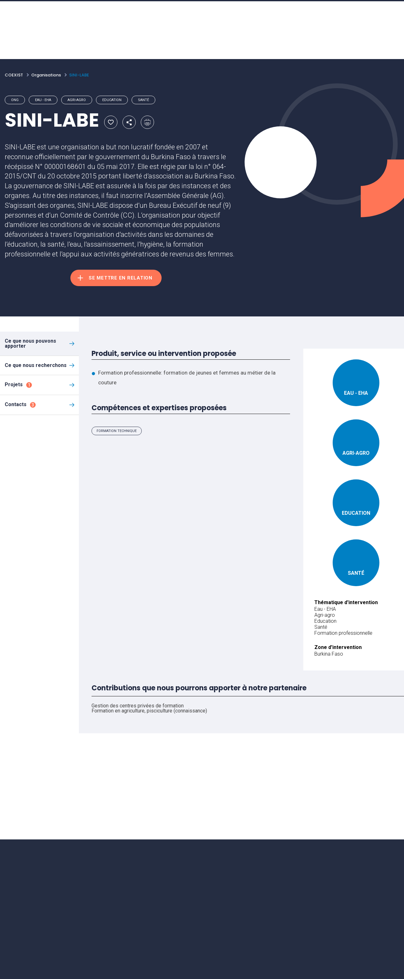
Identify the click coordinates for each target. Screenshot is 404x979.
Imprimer (147, 122)
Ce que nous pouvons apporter (30, 343)
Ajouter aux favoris (110, 122)
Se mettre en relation (120, 278)
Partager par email (129, 122)
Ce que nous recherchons (36, 365)
